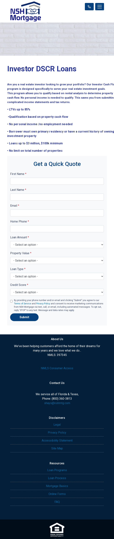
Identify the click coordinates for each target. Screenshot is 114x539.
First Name (18, 174)
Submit (24, 317)
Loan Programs (57, 470)
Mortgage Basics (57, 486)
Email (14, 205)
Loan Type (17, 269)
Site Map (57, 448)
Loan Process (57, 478)
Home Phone (19, 221)
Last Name (18, 190)
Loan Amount (19, 237)
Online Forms (57, 494)
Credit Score (19, 285)
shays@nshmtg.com (57, 403)
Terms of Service (22, 303)
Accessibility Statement (57, 440)
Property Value (20, 253)
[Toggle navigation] (99, 6)
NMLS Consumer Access (57, 368)
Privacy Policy (43, 303)
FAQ (57, 502)
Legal (57, 424)
